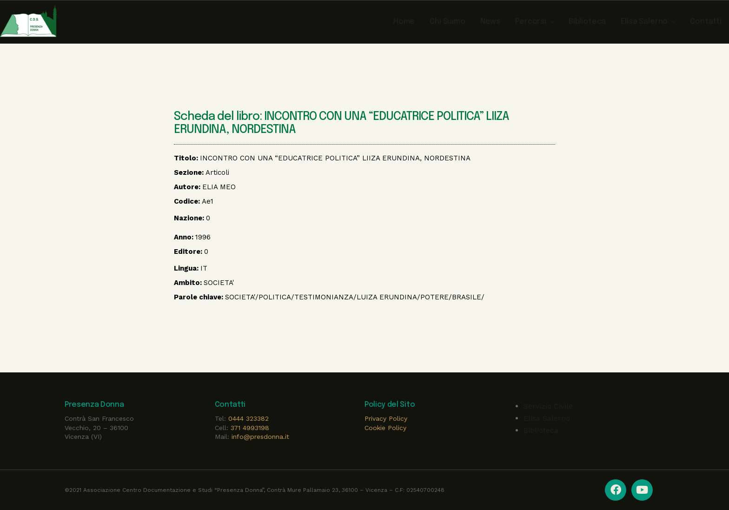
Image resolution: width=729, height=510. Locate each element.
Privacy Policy (385, 418)
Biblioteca (541, 430)
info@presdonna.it (260, 436)
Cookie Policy (385, 427)
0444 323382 (248, 418)
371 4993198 (250, 427)
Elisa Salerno (547, 418)
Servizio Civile (548, 406)
